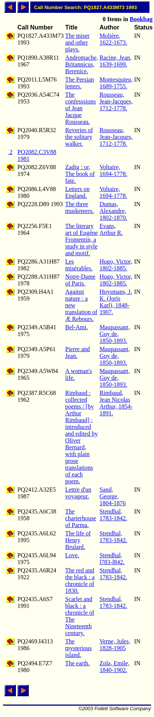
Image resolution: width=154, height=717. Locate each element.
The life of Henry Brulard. (78, 540)
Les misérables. (78, 264)
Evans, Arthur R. (111, 229)
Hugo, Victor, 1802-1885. (116, 264)
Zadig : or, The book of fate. (80, 174)
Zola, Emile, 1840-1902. (115, 666)
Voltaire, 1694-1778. (113, 170)
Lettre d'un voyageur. (78, 493)
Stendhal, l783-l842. (112, 558)
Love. (72, 555)
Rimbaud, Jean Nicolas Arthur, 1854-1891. (116, 403)
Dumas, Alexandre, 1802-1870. (113, 211)
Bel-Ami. (76, 327)
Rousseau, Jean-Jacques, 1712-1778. (116, 101)
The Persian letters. (79, 82)
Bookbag (141, 19)
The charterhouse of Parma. (80, 518)
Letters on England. (77, 192)
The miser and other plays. (77, 42)
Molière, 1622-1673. (113, 39)
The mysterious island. (78, 648)
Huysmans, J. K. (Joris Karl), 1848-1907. (116, 301)
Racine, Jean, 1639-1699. (116, 61)
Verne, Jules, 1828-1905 (115, 644)
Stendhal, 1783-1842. (113, 514)
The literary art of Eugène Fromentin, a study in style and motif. (81, 239)
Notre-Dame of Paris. (80, 280)
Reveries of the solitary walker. (79, 137)
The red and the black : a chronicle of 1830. (80, 580)
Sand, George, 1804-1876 (113, 496)
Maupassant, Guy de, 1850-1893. (115, 334)
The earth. (77, 663)
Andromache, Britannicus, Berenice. (81, 64)
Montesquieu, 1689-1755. (116, 82)
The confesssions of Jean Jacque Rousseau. (80, 108)
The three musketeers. (79, 207)
